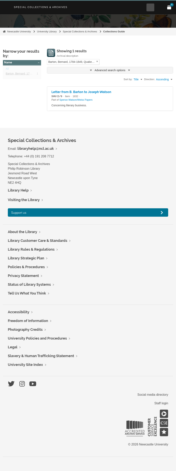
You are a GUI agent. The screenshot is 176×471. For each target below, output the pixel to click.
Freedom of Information (28, 321)
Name (8, 62)
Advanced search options (110, 70)
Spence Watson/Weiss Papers (75, 99)
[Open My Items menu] (169, 7)
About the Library (22, 232)
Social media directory (152, 394)
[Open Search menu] (150, 7)
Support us (18, 212)
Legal (12, 347)
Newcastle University (19, 31)
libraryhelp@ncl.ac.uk (35, 148)
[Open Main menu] (160, 7)
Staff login (161, 403)
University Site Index (25, 365)
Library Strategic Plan (26, 258)
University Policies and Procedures (37, 338)
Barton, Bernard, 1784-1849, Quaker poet (31, 74)
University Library (47, 31)
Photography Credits (25, 329)
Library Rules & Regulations (31, 249)
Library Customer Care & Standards (37, 241)
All (7, 69)
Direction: (149, 79)
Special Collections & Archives (40, 7)
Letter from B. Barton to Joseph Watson (81, 92)
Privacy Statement (23, 276)
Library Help (18, 190)
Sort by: (128, 79)
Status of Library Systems (29, 284)
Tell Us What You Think (27, 293)
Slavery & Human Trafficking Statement (41, 356)
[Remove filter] (97, 61)
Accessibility (18, 312)
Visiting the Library (24, 200)
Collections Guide (114, 31)
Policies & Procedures (26, 267)
